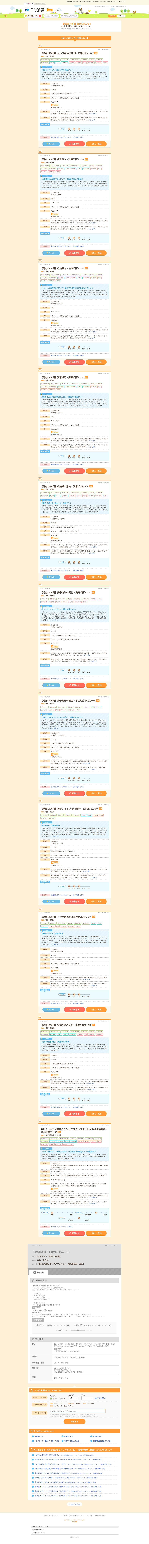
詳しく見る (97, 144)
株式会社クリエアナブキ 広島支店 (62, 1227)
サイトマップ (111, 6)
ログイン (121, 16)
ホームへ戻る (75, 1504)
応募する (75, 144)
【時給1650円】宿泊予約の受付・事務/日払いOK (66, 1025)
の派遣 (39, 1436)
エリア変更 (56, 10)
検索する (74, 1422)
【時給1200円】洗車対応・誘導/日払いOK (62, 377)
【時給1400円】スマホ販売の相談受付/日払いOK (66, 917)
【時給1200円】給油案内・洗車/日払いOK (62, 268)
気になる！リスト (34, 16)
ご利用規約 (64, 1515)
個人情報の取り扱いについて (51, 1515)
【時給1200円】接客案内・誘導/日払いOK (62, 159)
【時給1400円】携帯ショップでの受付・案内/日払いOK (69, 808)
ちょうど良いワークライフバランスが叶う (35, 7)
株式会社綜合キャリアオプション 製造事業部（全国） (68, 137)
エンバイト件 (40, 3)
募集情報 (40, 1272)
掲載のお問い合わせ (121, 6)
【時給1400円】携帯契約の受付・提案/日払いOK (66, 592)
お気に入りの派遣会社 (70, 16)
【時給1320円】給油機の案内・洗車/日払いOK (65, 486)
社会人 (55, 1398)
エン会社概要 (88, 1515)
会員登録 (112, 16)
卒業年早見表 (101, 1398)
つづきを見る (93, 114)
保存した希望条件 (52, 16)
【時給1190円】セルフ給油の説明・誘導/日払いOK (67, 53)
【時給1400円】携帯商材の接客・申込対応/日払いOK (68, 700)
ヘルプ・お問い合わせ (100, 6)
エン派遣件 (29, 3)
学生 (63, 1398)
